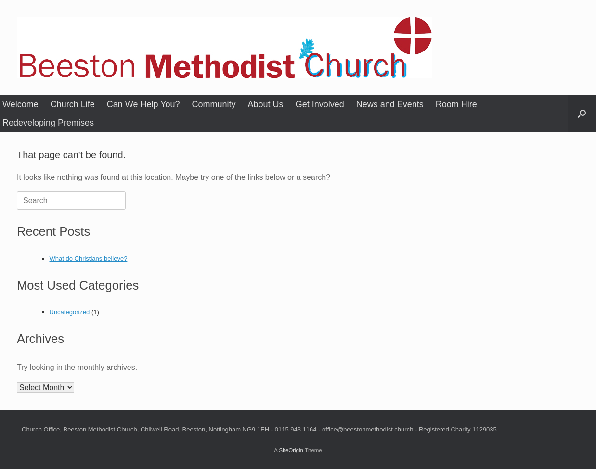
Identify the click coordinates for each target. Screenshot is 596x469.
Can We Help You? (143, 104)
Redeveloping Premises (48, 122)
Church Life (73, 104)
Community (214, 104)
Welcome (20, 104)
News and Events (390, 104)
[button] (582, 113)
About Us (266, 104)
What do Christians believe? (89, 258)
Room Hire (456, 104)
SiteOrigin (291, 450)
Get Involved (320, 104)
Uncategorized (70, 312)
